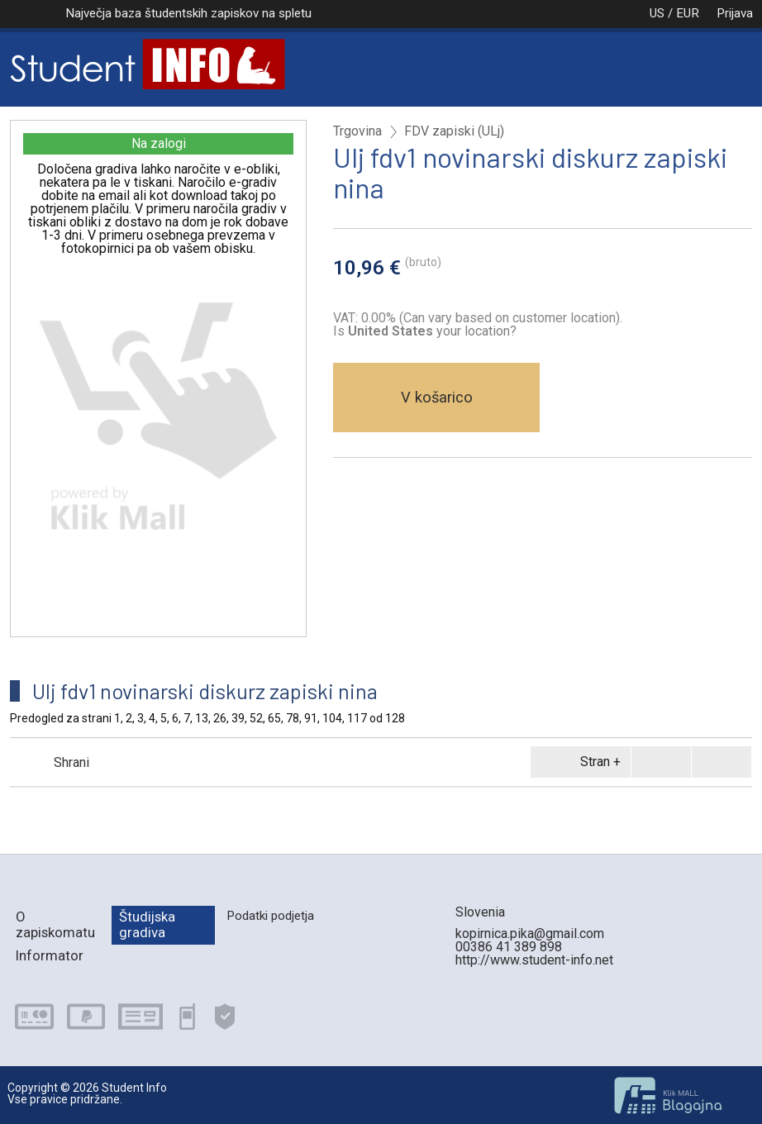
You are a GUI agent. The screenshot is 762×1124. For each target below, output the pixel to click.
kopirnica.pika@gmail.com (529, 933)
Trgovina (357, 131)
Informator (49, 955)
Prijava (735, 13)
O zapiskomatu (55, 924)
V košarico (437, 397)
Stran (577, 762)
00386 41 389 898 (508, 947)
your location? (432, 331)
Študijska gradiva (147, 924)
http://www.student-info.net (534, 960)
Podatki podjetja (270, 915)
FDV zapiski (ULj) (454, 131)
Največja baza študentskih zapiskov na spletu (188, 13)
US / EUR (657, 13)
